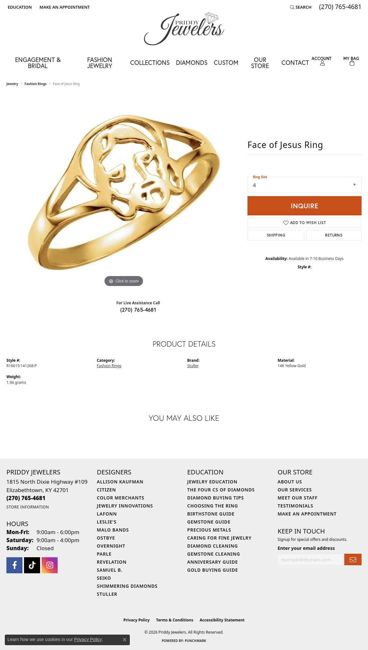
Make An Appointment (307, 514)
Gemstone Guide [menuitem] (208, 522)
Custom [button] (226, 62)
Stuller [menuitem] (107, 594)
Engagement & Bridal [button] (38, 63)
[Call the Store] (26, 498)
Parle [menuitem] (104, 554)
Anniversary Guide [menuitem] (212, 562)
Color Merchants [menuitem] (120, 498)
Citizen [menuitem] (106, 490)
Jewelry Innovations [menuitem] (125, 506)
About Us (290, 482)
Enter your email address (306, 548)
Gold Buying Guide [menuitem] (212, 570)
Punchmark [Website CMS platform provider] (195, 640)
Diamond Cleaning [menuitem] (212, 546)
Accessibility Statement (222, 620)
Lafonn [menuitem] (107, 514)
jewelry (12, 84)
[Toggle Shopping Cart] (351, 61)
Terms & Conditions (174, 620)
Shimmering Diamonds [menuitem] (127, 586)
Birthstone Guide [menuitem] (211, 514)
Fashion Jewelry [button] (99, 63)
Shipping (276, 235)
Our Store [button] (260, 63)
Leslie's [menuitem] (106, 522)
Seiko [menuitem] (104, 578)
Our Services (295, 490)
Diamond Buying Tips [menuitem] (215, 498)
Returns (333, 235)
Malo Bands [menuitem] (113, 530)
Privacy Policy (136, 620)
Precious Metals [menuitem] (209, 530)
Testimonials (295, 506)
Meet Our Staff (298, 498)
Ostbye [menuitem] (106, 538)
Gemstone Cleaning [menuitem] (213, 554)
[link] (64, 7)
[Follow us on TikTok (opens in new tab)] (32, 565)
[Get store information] (27, 507)
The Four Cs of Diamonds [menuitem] (221, 490)
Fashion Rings (36, 84)
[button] (19, 7)
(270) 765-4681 (138, 309)
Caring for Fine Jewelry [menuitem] (219, 538)
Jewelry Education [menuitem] (212, 482)
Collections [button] (150, 62)
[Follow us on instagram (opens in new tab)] (50, 565)
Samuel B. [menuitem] (109, 570)
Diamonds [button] (191, 62)
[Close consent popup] (125, 640)
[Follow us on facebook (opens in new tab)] (14, 565)
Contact (295, 62)
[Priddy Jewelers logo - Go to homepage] (184, 29)
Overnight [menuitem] (111, 546)
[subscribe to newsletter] (353, 560)
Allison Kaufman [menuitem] (120, 482)
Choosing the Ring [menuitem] (212, 506)
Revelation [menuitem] (112, 562)
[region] (124, 192)
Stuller (193, 365)
